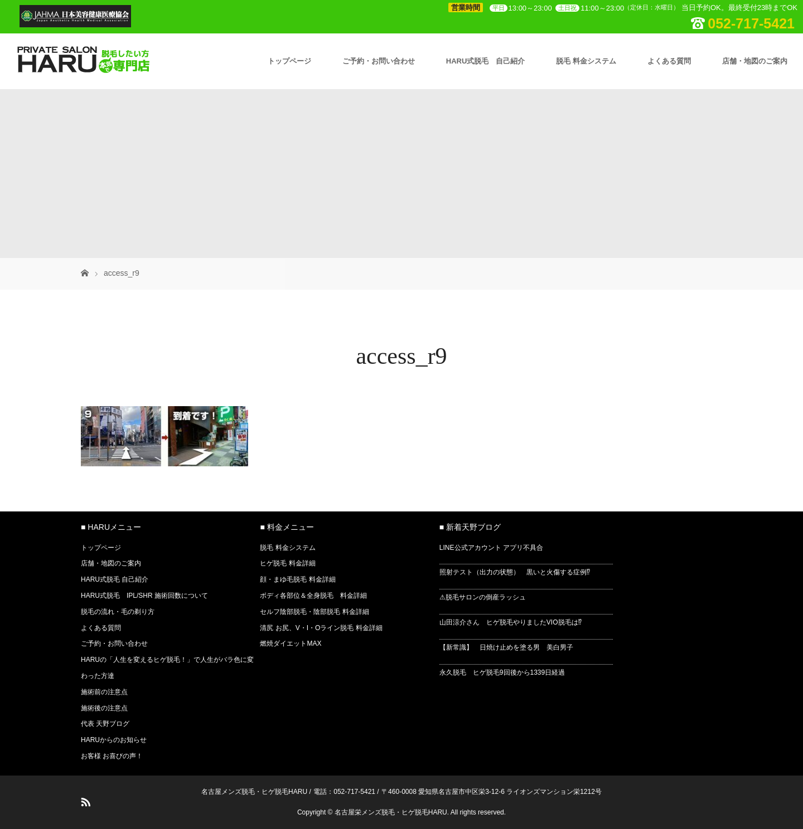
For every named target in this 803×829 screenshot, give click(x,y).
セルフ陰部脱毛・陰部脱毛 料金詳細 (314, 612)
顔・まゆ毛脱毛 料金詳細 (297, 579)
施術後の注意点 (104, 708)
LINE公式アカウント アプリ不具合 (491, 548)
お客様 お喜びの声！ (112, 756)
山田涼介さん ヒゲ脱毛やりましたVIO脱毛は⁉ (510, 622)
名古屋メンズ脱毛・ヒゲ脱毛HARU (254, 791)
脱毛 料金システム (586, 61)
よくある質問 (669, 61)
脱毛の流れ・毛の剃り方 (117, 612)
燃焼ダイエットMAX (290, 643)
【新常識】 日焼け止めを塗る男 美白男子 (506, 647)
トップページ (289, 61)
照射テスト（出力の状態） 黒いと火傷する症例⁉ (514, 572)
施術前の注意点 (104, 692)
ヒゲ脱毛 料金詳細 (287, 563)
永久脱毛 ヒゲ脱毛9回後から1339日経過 (502, 672)
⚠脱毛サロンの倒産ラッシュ (482, 597)
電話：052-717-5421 (344, 791)
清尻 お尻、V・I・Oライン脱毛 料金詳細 (321, 628)
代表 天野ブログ (105, 724)
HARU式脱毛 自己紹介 (485, 61)
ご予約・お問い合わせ (378, 61)
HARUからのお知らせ (114, 740)
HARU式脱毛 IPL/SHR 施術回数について (144, 595)
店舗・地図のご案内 (754, 61)
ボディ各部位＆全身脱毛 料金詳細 (313, 595)
